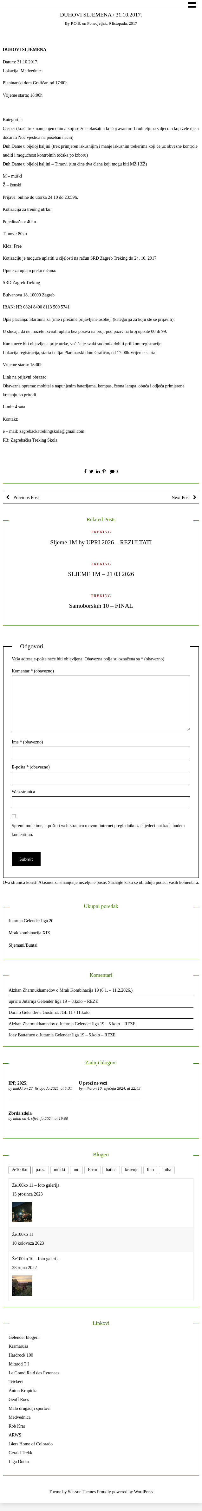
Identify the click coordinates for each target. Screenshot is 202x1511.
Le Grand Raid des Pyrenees (34, 1373)
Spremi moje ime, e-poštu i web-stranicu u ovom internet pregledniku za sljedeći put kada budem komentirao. (98, 830)
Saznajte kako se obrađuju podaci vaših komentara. (153, 882)
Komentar (33, 671)
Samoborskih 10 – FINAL (101, 605)
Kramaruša (18, 1346)
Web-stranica (23, 791)
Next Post (181, 497)
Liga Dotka (19, 1461)
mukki (18, 1088)
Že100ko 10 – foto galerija (35, 1258)
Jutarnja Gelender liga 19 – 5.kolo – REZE (98, 1023)
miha (88, 1088)
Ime (27, 742)
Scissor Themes (82, 1491)
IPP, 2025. (18, 1083)
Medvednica (19, 1417)
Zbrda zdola (20, 1113)
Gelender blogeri (23, 1337)
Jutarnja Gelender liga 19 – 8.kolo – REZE (60, 1001)
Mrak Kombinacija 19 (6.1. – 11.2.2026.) (96, 990)
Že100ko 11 (22, 1234)
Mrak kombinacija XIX (29, 933)
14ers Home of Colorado (31, 1444)
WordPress (143, 1491)
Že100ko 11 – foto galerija (35, 1185)
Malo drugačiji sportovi (29, 1408)
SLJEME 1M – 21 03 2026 (101, 574)
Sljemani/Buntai (23, 945)
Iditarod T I (19, 1364)
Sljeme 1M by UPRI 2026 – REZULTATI (101, 542)
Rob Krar (17, 1426)
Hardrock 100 (21, 1355)
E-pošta (31, 767)
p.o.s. (76, 23)
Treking (101, 531)
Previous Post (25, 497)
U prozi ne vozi (93, 1083)
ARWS (15, 1435)
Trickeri (16, 1381)
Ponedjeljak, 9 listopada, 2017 (112, 23)
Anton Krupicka (23, 1390)
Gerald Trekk (20, 1452)
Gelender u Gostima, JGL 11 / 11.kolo (55, 1012)
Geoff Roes (19, 1399)
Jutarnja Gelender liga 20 (31, 920)
